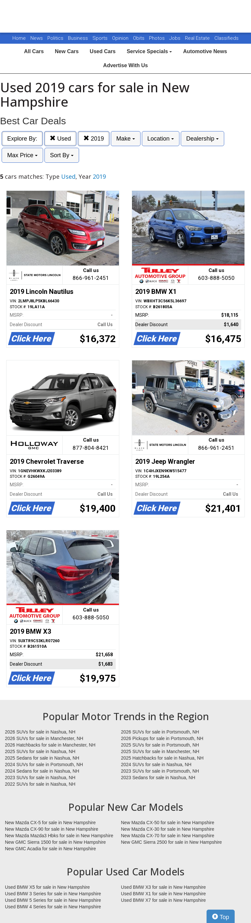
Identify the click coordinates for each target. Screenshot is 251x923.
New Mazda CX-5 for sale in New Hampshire (50, 822)
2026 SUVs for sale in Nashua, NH (40, 731)
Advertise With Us (125, 65)
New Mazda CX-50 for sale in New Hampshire (167, 822)
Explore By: (22, 138)
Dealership (202, 138)
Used (60, 138)
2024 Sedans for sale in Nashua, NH (42, 771)
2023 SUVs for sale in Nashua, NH (40, 777)
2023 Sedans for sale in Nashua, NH (158, 777)
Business (78, 38)
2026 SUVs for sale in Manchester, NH (44, 738)
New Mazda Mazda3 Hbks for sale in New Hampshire (59, 835)
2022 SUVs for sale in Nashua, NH (40, 784)
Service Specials (149, 51)
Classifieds (226, 38)
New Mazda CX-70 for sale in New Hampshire (167, 835)
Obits (139, 38)
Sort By (62, 155)
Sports (100, 38)
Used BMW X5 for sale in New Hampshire (47, 887)
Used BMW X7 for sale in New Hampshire (163, 900)
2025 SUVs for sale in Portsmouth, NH (160, 745)
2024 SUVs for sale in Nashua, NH (156, 764)
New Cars (67, 51)
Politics (55, 38)
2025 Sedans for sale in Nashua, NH (42, 758)
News (36, 38)
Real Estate (198, 38)
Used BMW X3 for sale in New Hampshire (163, 887)
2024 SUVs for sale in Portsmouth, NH (44, 764)
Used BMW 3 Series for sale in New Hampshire (53, 893)
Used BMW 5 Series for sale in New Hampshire (53, 900)
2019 (93, 138)
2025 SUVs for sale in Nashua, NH (40, 751)
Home (19, 38)
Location (160, 138)
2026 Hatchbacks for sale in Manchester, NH (50, 745)
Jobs (175, 38)
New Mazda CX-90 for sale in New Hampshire (51, 829)
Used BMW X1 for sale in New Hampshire (163, 893)
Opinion (121, 38)
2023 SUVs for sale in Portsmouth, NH (160, 771)
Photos (157, 38)
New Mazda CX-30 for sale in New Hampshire (167, 829)
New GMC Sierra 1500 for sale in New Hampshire (55, 842)
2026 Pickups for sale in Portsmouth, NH (162, 738)
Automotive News (205, 51)
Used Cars (103, 51)
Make (125, 138)
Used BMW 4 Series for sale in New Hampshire (53, 906)
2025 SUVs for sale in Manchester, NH (160, 751)
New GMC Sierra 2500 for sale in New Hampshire (171, 842)
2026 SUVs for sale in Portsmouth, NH (160, 731)
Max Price (22, 155)
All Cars (33, 51)
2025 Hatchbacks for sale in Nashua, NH (162, 758)
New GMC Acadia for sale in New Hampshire (50, 848)
